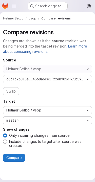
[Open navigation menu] (14, 6)
